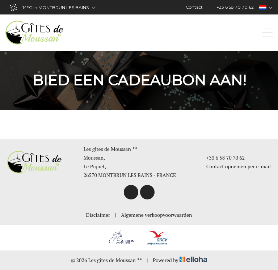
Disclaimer (98, 214)
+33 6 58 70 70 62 (221, 157)
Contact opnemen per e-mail (234, 166)
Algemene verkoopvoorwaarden (156, 214)
